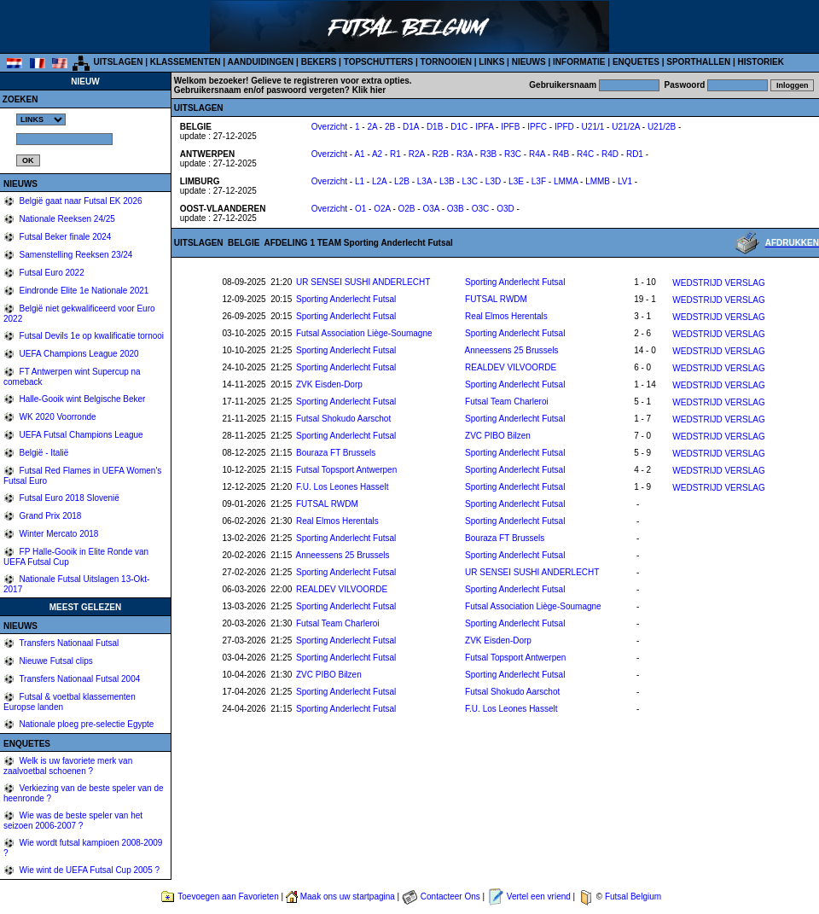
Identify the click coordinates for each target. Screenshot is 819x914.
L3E (516, 181)
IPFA (484, 126)
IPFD (564, 126)
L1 (359, 181)
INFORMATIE (579, 62)
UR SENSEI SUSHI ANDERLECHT (363, 282)
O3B (455, 208)
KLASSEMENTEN (185, 62)
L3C (470, 181)
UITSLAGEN (118, 62)
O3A (430, 208)
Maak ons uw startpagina (347, 896)
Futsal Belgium (633, 896)
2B (390, 126)
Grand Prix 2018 (49, 516)
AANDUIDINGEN (261, 62)
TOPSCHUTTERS (379, 62)
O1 (360, 208)
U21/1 (593, 126)
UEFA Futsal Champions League (80, 435)
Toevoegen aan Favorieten (227, 896)
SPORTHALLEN (698, 62)
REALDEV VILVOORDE (510, 367)
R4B (561, 154)
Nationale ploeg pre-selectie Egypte (85, 724)
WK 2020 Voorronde (56, 417)
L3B (447, 181)
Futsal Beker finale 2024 (64, 237)
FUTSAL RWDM (496, 299)
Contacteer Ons (450, 896)
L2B (402, 181)
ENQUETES (636, 62)
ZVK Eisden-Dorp (329, 384)
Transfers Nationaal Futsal (68, 643)
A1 (359, 154)
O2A (382, 208)
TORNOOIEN (446, 62)
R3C (512, 154)
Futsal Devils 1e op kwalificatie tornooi (90, 336)
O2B (406, 208)
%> (41, 119)
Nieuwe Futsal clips (55, 661)
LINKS (491, 62)
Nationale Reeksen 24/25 (66, 219)
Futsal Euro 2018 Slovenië (68, 498)
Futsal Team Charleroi (507, 401)
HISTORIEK (761, 62)
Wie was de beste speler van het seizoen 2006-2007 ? (72, 820)
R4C (585, 154)
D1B (435, 126)
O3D (505, 208)
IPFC (537, 126)
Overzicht (329, 126)
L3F (538, 181)
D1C (459, 126)
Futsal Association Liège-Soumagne (364, 333)
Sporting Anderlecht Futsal (515, 282)
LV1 (625, 181)
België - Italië (43, 452)
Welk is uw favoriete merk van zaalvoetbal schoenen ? (67, 766)
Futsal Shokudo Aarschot (343, 418)
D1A (411, 126)
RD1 (634, 154)
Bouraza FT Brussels (335, 452)
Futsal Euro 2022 (50, 272)
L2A (379, 181)
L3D (493, 181)
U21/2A (626, 126)
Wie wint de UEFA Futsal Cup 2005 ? (88, 870)
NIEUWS (529, 62)
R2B (441, 154)
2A (372, 126)
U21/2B (662, 126)
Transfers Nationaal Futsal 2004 (79, 679)
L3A (424, 181)
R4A (537, 154)
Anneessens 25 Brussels (512, 350)
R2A (417, 154)
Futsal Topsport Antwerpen (346, 469)
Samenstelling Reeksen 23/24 (75, 254)
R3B (488, 154)
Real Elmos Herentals (506, 316)
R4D (610, 154)
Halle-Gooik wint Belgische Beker (81, 399)
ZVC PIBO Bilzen (498, 435)
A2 (377, 154)
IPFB (510, 126)
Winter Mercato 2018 (58, 534)
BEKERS (319, 62)
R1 (395, 154)
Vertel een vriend (539, 896)
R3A (464, 154)
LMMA (566, 181)
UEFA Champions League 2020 (78, 353)
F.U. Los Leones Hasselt (342, 487)
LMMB (597, 181)
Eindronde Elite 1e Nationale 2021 (83, 290)
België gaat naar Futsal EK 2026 (79, 201)
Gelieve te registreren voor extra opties (330, 80)
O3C (481, 208)
